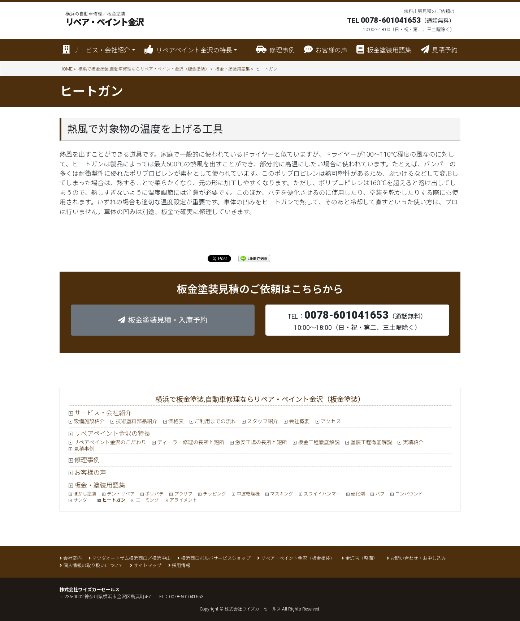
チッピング (214, 494)
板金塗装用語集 (383, 49)
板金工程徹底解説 (318, 442)
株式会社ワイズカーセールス (253, 609)
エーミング (147, 500)
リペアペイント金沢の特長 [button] (188, 49)
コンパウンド (409, 494)
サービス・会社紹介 (102, 413)
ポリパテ (154, 494)
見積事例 (84, 449)
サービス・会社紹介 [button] (96, 49)
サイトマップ (147, 565)
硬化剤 (358, 494)
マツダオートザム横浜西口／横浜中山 (131, 558)
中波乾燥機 (248, 494)
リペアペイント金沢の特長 (112, 433)
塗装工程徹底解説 (371, 442)
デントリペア (121, 494)
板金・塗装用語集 (232, 69)
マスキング (281, 494)
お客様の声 (325, 49)
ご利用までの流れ (215, 421)
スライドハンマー (322, 494)
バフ (380, 494)
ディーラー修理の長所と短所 (190, 442)
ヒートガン (113, 500)
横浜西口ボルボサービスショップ (215, 558)
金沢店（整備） (362, 558)
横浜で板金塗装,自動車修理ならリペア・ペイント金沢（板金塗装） (143, 69)
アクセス (331, 421)
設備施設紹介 (89, 421)
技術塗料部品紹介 (136, 421)
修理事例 (275, 49)
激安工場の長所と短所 (261, 442)
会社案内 (72, 558)
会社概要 (299, 421)
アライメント (183, 500)
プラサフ (183, 494)
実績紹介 (413, 442)
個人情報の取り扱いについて (93, 565)
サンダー (82, 500)
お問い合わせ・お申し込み (418, 558)
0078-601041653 (186, 596)
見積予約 (439, 49)
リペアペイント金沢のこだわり (110, 442)
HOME (66, 69)
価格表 (176, 421)
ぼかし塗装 (84, 494)
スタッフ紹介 (262, 421)
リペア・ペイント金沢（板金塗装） (298, 558)
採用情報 (181, 565)
